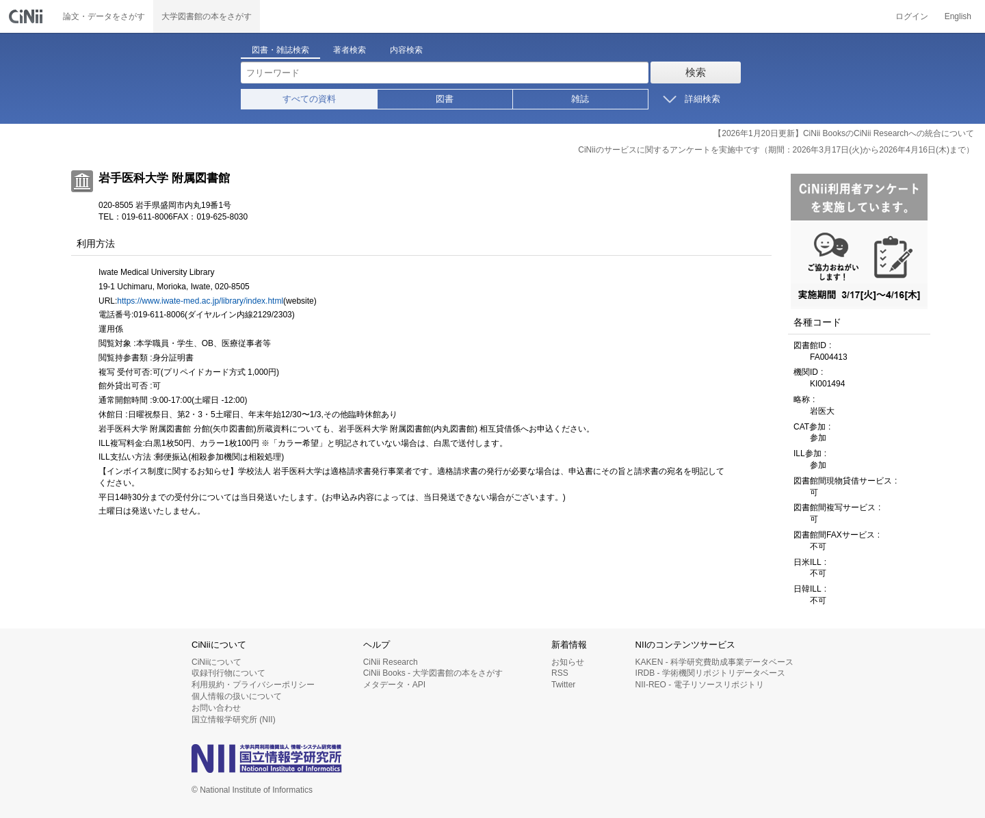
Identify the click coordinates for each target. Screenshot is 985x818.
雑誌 (580, 99)
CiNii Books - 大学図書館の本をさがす (433, 673)
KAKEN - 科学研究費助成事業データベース (714, 662)
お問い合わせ (216, 708)
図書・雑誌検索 (280, 50)
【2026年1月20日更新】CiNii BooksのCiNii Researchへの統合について (843, 133)
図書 (445, 99)
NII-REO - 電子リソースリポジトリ (699, 684)
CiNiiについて (216, 662)
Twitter (563, 684)
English (958, 16)
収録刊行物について (228, 673)
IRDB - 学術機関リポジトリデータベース (710, 673)
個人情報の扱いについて (237, 696)
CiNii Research (390, 662)
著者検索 (349, 50)
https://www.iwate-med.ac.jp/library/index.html (200, 301)
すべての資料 (309, 99)
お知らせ (567, 662)
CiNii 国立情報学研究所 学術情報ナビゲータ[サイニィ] (27, 16)
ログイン (911, 16)
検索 (695, 72)
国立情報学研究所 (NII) (234, 719)
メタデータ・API (394, 684)
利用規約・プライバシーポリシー (253, 684)
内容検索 (406, 50)
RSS (559, 673)
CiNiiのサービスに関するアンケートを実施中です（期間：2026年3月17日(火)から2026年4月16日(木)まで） (776, 150)
